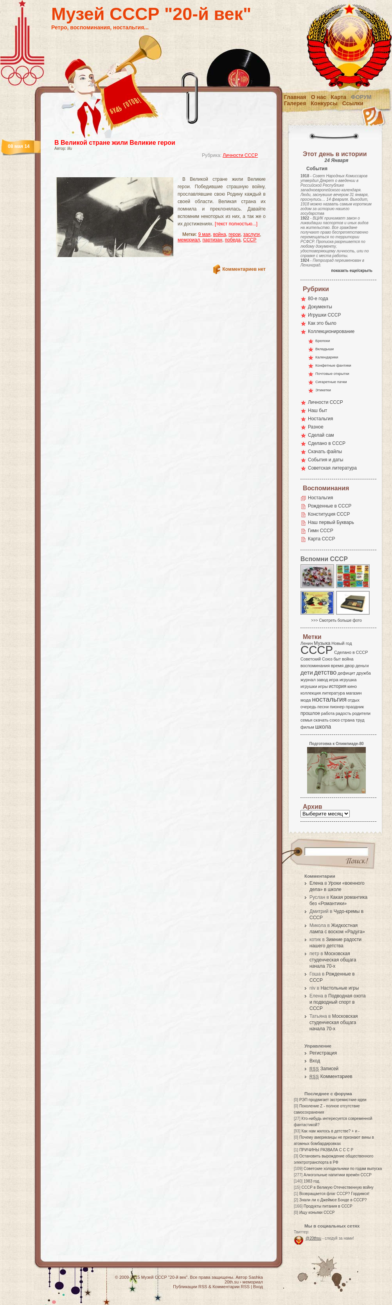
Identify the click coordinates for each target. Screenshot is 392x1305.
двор (349, 665)
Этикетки (323, 390)
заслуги (251, 234)
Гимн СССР (320, 530)
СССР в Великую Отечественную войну (337, 1187)
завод (322, 679)
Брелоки (322, 340)
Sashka (255, 1277)
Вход (314, 1061)
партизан (213, 240)
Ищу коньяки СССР (317, 1212)
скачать (320, 720)
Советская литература (332, 468)
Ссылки (352, 103)
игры (322, 686)
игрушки (308, 686)
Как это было (322, 323)
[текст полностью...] (236, 224)
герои (234, 234)
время (337, 665)
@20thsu (313, 1238)
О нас (318, 97)
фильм (307, 727)
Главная (295, 97)
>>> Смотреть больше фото (336, 620)
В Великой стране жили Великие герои (114, 142)
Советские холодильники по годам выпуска (343, 1168)
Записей (323, 1068)
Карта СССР (321, 539)
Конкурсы (324, 103)
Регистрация (323, 1053)
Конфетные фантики (333, 365)
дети (306, 672)
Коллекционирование (331, 331)
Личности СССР (240, 155)
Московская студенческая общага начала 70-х (332, 960)
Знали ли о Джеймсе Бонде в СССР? (333, 1200)
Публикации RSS (190, 1286)
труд (360, 720)
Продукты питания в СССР (328, 1206)
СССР (250, 240)
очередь (308, 706)
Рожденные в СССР (329, 506)
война (219, 234)
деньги (362, 665)
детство (325, 672)
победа (233, 240)
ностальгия (329, 699)
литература (333, 693)
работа (327, 713)
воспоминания (315, 665)
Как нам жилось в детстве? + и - (330, 1131)
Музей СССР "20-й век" (151, 14)
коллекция (310, 693)
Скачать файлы (325, 451)
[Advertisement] (150, 170)
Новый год (341, 643)
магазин (353, 693)
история (338, 686)
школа (323, 727)
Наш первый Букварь (331, 522)
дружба (363, 673)
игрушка (348, 679)
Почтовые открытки (332, 373)
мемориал (189, 240)
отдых (354, 700)
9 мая (204, 234)
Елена (316, 883)
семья (306, 720)
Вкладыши (324, 349)
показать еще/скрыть (351, 270)
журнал (308, 679)
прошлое (310, 713)
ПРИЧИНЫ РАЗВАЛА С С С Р (326, 1150)
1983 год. (312, 1181)
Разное (316, 427)
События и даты (325, 460)
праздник (355, 706)
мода (305, 700)
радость (343, 713)
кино (352, 686)
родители (361, 713)
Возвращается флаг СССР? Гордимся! (334, 1194)
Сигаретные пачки (331, 382)
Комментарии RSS (231, 1286)
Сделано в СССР (326, 443)
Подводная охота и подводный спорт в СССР (337, 1002)
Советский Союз (316, 659)
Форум (361, 97)
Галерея (295, 103)
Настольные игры (339, 988)
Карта (339, 97)
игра (333, 679)
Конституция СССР (329, 514)
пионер (337, 706)
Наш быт (317, 410)
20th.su (232, 1282)
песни (323, 706)
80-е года (318, 298)
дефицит (346, 673)
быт (337, 659)
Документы (320, 307)
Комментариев (330, 1076)
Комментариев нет (244, 269)
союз (334, 720)
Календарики (326, 357)
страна (347, 720)
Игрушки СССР (324, 315)
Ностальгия (320, 418)
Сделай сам (321, 435)
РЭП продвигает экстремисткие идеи (333, 1100)
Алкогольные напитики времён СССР (338, 1175)
